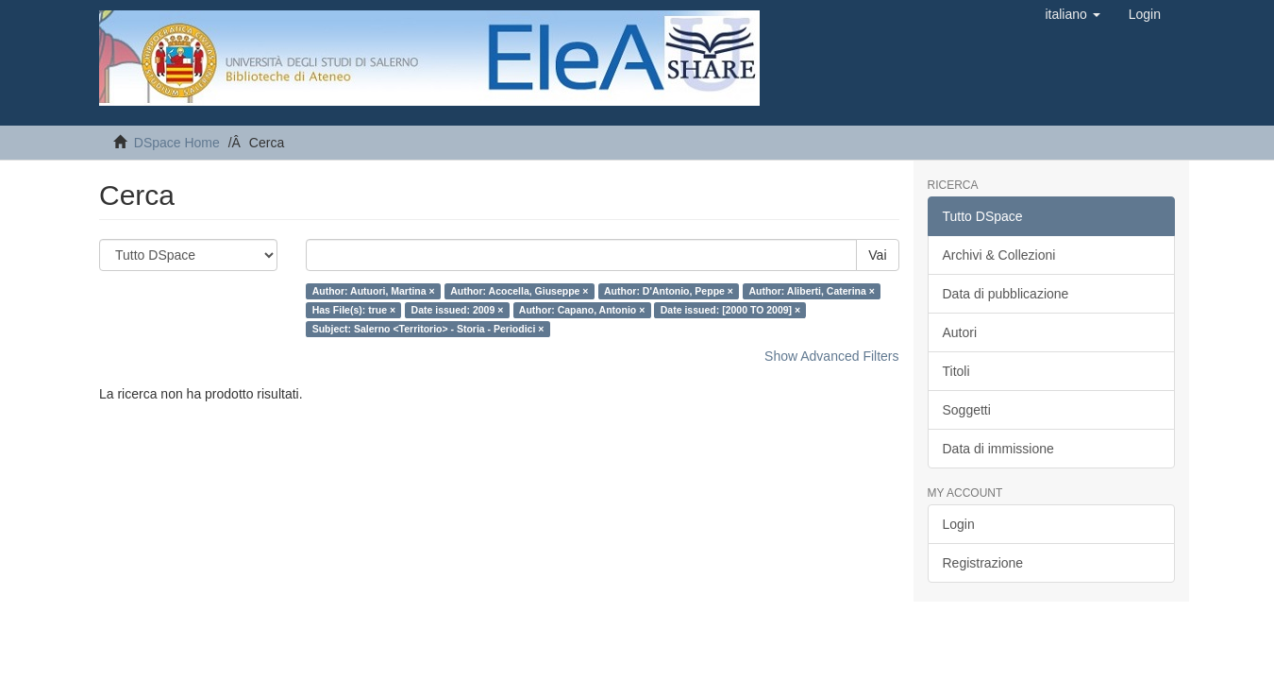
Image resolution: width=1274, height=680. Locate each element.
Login (959, 524)
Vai (877, 255)
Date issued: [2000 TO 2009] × (730, 309)
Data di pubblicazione (1006, 293)
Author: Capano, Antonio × (582, 309)
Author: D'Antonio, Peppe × (668, 291)
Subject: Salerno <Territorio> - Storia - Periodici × (428, 328)
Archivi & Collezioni (999, 255)
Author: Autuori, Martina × (373, 291)
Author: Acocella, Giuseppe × (519, 291)
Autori (960, 332)
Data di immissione (998, 448)
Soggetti (967, 409)
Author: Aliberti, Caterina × (811, 291)
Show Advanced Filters (831, 356)
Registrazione (983, 562)
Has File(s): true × (353, 309)
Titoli (956, 371)
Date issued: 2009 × (457, 309)
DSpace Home (177, 142)
